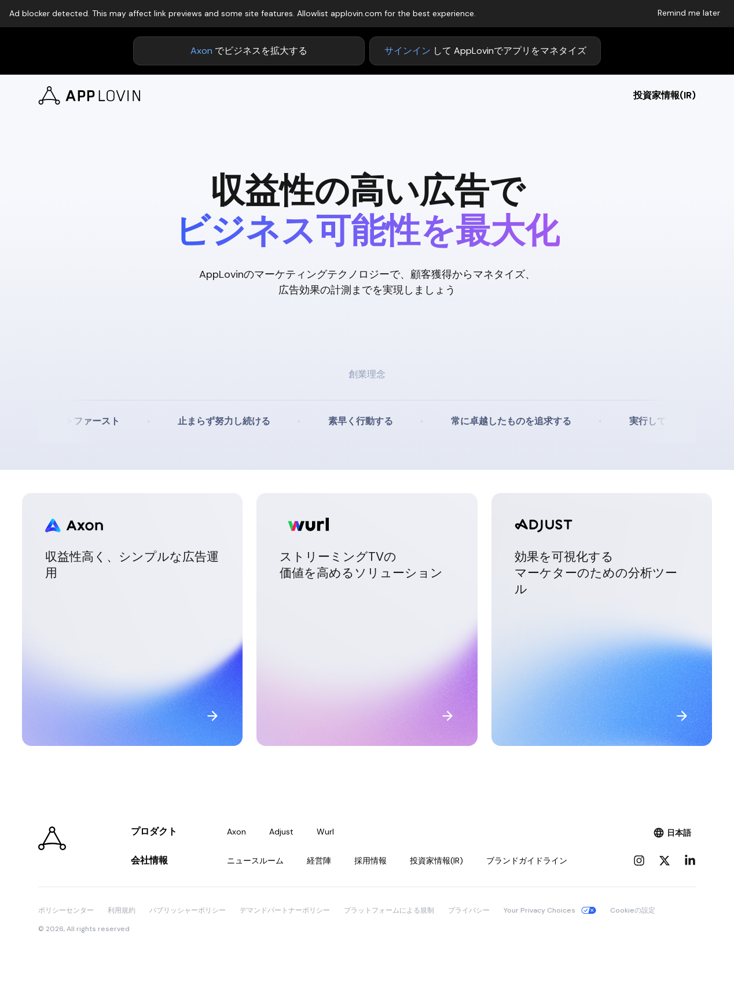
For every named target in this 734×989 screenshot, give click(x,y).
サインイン (407, 51)
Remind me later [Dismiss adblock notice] (689, 13)
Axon (201, 51)
